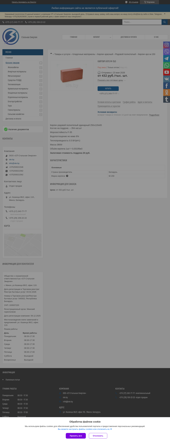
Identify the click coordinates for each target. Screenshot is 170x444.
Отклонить (98, 436)
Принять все (76, 436)
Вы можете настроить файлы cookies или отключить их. (84, 429)
